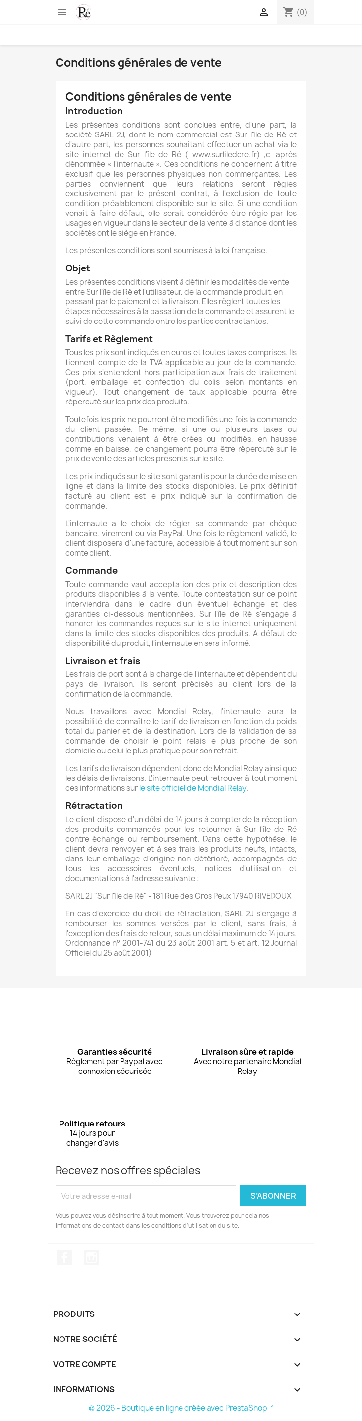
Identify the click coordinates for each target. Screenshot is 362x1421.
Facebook (64, 1257)
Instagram (91, 1257)
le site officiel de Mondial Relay (192, 788)
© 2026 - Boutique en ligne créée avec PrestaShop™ (181, 1408)
